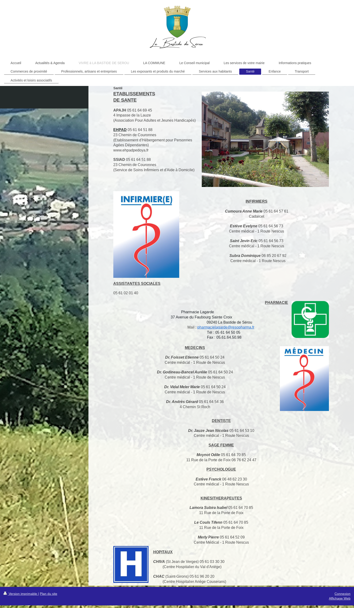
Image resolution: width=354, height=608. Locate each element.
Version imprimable (21, 594)
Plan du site (48, 594)
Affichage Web (339, 598)
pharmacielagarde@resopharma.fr (225, 327)
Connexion (342, 594)
